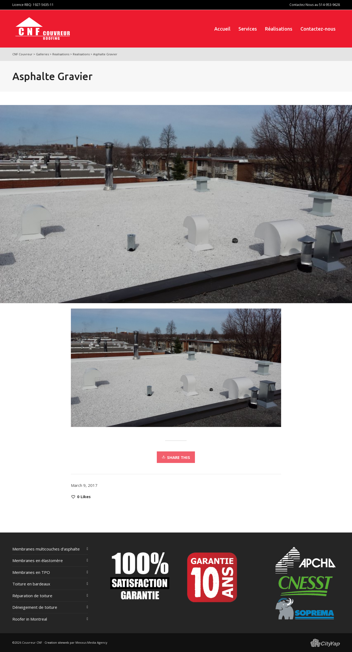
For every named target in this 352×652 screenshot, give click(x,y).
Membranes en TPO (31, 572)
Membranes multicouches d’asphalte (46, 549)
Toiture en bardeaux (31, 583)
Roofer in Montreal (29, 619)
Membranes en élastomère (37, 560)
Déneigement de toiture (34, 607)
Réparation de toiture (32, 595)
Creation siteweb (57, 642)
